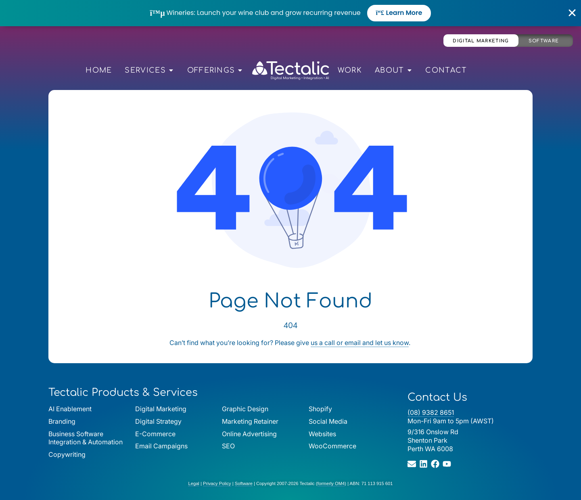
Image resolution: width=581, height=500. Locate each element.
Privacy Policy (217, 483)
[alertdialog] (290, 13)
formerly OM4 (331, 483)
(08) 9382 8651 (431, 412)
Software (544, 41)
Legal (193, 483)
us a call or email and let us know (360, 343)
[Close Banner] (572, 13)
